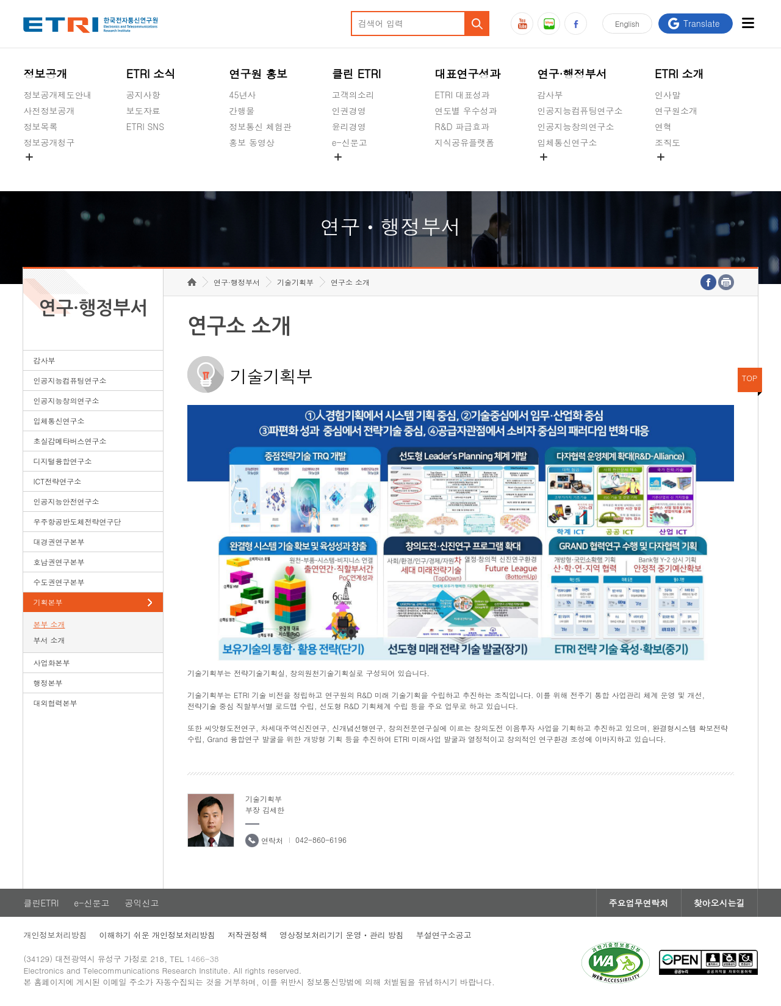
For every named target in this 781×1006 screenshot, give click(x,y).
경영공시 (40, 171)
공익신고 (349, 171)
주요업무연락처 (639, 903)
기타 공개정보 (682, 171)
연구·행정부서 (572, 74)
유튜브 (522, 23)
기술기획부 (295, 282)
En (627, 23)
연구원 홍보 (258, 74)
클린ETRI (41, 903)
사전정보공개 (48, 110)
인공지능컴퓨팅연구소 (580, 110)
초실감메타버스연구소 (580, 171)
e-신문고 (349, 142)
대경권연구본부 (58, 541)
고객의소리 (353, 95)
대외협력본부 (55, 703)
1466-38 (203, 958)
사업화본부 (51, 662)
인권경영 (349, 110)
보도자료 (143, 110)
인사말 (667, 95)
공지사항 (143, 95)
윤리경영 (349, 126)
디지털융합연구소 (62, 461)
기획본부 (47, 602)
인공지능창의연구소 (576, 126)
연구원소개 (676, 110)
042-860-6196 (321, 839)
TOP (750, 378)
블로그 (549, 23)
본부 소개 (49, 624)
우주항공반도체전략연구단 (77, 521)
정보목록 (40, 126)
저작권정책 (247, 935)
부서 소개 (49, 640)
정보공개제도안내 (57, 95)
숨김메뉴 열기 (29, 157)
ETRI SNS (145, 126)
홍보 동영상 (252, 142)
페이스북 (575, 23)
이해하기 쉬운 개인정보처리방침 (157, 935)
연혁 (663, 126)
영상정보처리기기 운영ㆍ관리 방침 (341, 935)
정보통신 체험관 (260, 126)
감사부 (550, 95)
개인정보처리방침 (55, 935)
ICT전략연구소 (57, 481)
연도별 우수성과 (465, 110)
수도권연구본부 (58, 582)
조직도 (667, 142)
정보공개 (45, 74)
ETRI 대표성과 (462, 95)
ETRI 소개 (679, 74)
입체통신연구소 (567, 142)
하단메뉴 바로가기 (0, 0)
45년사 (242, 95)
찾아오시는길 (719, 903)
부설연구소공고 (444, 935)
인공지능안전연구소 (66, 501)
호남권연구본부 (58, 561)
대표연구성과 (467, 74)
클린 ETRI (356, 74)
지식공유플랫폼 (464, 142)
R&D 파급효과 (461, 126)
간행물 (241, 110)
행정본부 (47, 682)
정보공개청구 (48, 142)
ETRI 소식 (151, 74)
